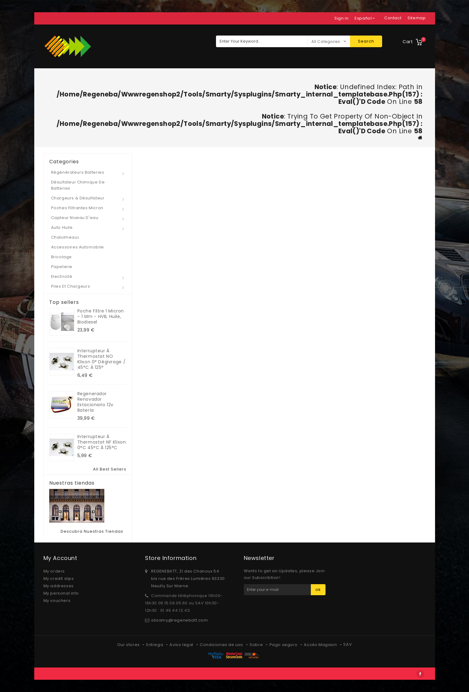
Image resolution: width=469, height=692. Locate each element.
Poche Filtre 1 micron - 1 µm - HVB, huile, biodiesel (100, 316)
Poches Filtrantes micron (77, 208)
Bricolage (61, 257)
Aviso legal (181, 645)
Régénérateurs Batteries (77, 172)
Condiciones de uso (222, 645)
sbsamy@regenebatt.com (179, 620)
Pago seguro (284, 645)
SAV (347, 644)
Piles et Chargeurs (70, 286)
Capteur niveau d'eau (75, 218)
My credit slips (58, 578)
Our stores (129, 645)
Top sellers (64, 302)
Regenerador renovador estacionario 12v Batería (95, 402)
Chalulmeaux (65, 237)
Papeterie (62, 267)
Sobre (257, 645)
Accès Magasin (321, 645)
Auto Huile (62, 227)
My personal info (61, 593)
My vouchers (57, 600)
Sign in (341, 18)
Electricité (62, 276)
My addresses (58, 586)
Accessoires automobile (77, 247)
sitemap (417, 18)
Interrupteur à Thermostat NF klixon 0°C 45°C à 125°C (101, 442)
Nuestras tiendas (72, 483)
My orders (54, 571)
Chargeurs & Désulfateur (78, 198)
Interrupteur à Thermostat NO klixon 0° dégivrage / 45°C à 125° (101, 359)
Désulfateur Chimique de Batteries (78, 185)
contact (392, 18)
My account (60, 558)
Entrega (155, 645)
